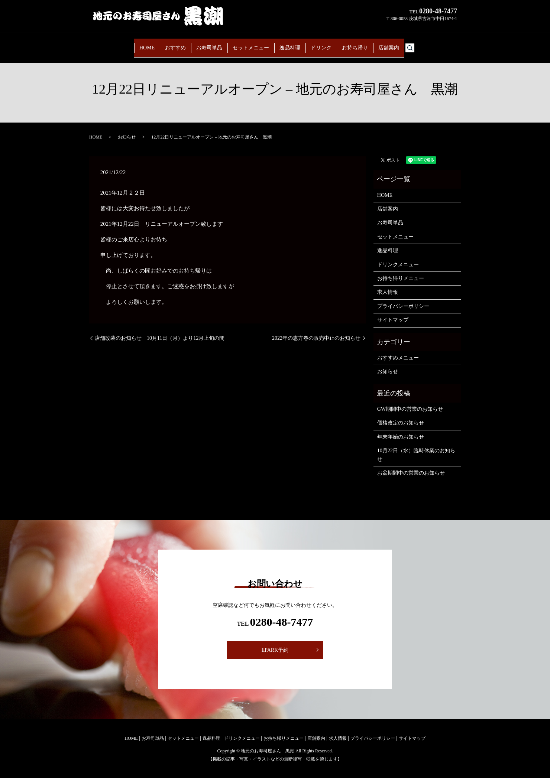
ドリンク (329, 44)
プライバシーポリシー (403, 306)
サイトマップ (392, 320)
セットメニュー (249, 44)
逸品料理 (293, 44)
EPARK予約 (275, 650)
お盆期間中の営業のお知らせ (411, 473)
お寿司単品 (202, 44)
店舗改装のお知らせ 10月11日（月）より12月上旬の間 (159, 338)
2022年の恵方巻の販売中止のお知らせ (316, 338)
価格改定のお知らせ (400, 423)
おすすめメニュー (398, 358)
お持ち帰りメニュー (400, 278)
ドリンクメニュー (398, 264)
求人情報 (387, 292)
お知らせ (127, 137)
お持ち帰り (369, 44)
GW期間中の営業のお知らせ (410, 409)
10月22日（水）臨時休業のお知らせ (416, 455)
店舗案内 (407, 44)
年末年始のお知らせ (400, 437)
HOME (129, 44)
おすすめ (163, 44)
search (435, 44)
